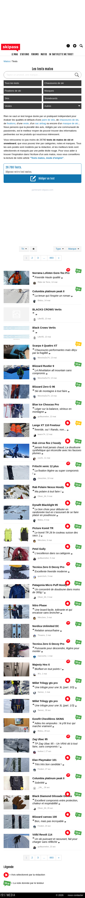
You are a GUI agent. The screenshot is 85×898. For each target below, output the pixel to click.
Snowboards (50, 98)
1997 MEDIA (9, 895)
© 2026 (59, 895)
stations (24, 54)
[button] (75, 46)
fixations (11, 123)
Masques (49, 90)
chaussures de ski (69, 119)
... (44, 257)
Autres (62, 106)
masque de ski (70, 123)
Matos (7, 61)
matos (44, 54)
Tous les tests (12, 83)
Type (59, 248)
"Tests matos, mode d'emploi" (47, 158)
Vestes (8, 106)
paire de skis (48, 119)
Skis (7, 98)
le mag (15, 54)
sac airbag (40, 123)
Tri (24, 248)
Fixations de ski (13, 90)
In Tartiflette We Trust (61, 54)
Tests (14, 61)
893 (52, 257)
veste (26, 123)
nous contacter (75, 895)
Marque (73, 248)
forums (35, 54)
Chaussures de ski (54, 83)
